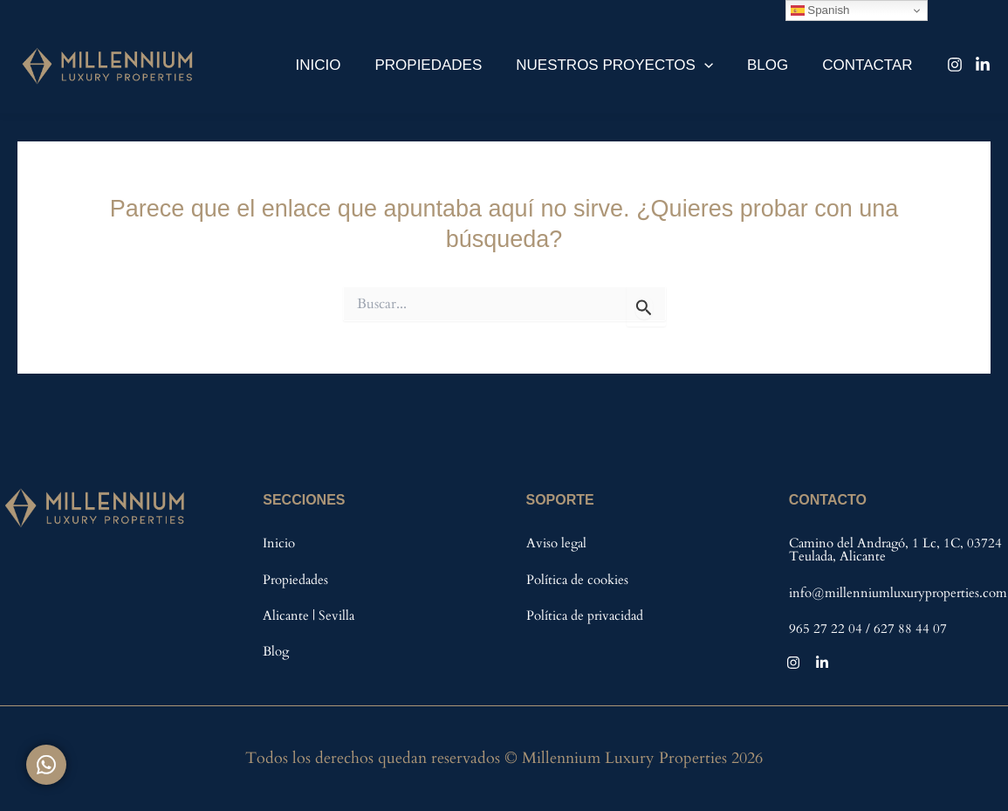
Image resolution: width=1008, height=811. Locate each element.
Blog (773, 65)
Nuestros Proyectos (625, 65)
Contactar (870, 65)
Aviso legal (556, 543)
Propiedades (443, 65)
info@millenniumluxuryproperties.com (898, 592)
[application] (714, 65)
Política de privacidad (584, 615)
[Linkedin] (983, 64)
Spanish (820, 10)
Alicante (287, 615)
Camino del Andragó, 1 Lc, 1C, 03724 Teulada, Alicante (895, 549)
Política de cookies (577, 579)
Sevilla (336, 615)
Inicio (337, 65)
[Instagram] (955, 64)
